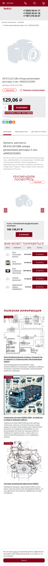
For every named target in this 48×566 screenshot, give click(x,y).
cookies (15, 552)
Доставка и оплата (38, 131)
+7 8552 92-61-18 (31, 13)
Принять (24, 560)
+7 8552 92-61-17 (31, 10)
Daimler (21, 22)
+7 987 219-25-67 (31, 15)
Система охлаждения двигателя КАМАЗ (21, 484)
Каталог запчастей (9, 22)
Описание (7, 131)
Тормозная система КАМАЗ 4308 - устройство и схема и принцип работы (23, 418)
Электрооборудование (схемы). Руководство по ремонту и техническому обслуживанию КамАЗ (23, 359)
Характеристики (21, 131)
